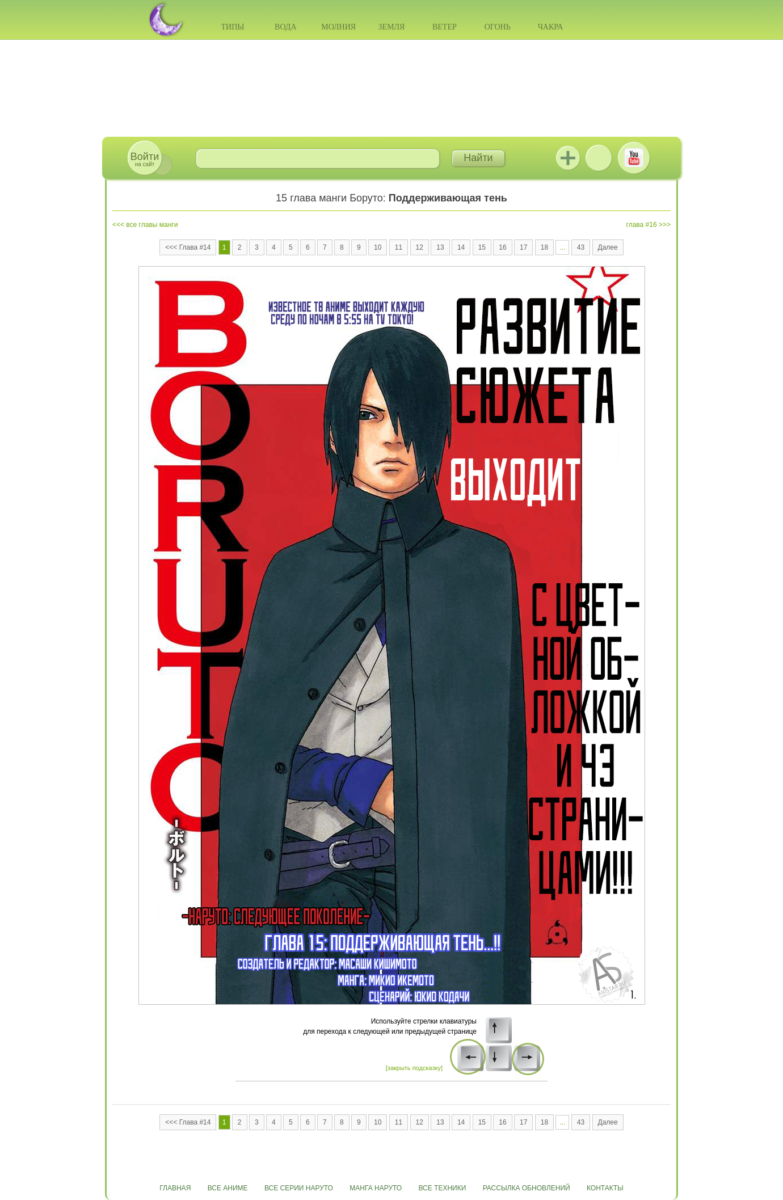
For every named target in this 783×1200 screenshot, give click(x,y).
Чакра (550, 27)
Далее (608, 247)
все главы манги (152, 225)
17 (523, 247)
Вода (285, 27)
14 (461, 247)
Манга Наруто (376, 1188)
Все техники (442, 1188)
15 (482, 247)
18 (544, 247)
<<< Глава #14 (188, 247)
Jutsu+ (568, 158)
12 (419, 247)
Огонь (498, 27)
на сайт (144, 159)
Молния (338, 27)
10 (377, 247)
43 (580, 247)
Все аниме (228, 1188)
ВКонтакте (599, 158)
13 (440, 247)
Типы (232, 27)
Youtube (634, 158)
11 (398, 247)
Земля (391, 27)
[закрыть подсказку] (414, 1067)
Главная (175, 1188)
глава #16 (641, 225)
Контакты (605, 1188)
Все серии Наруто (298, 1188)
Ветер (444, 27)
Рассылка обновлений (526, 1188)
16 (502, 247)
